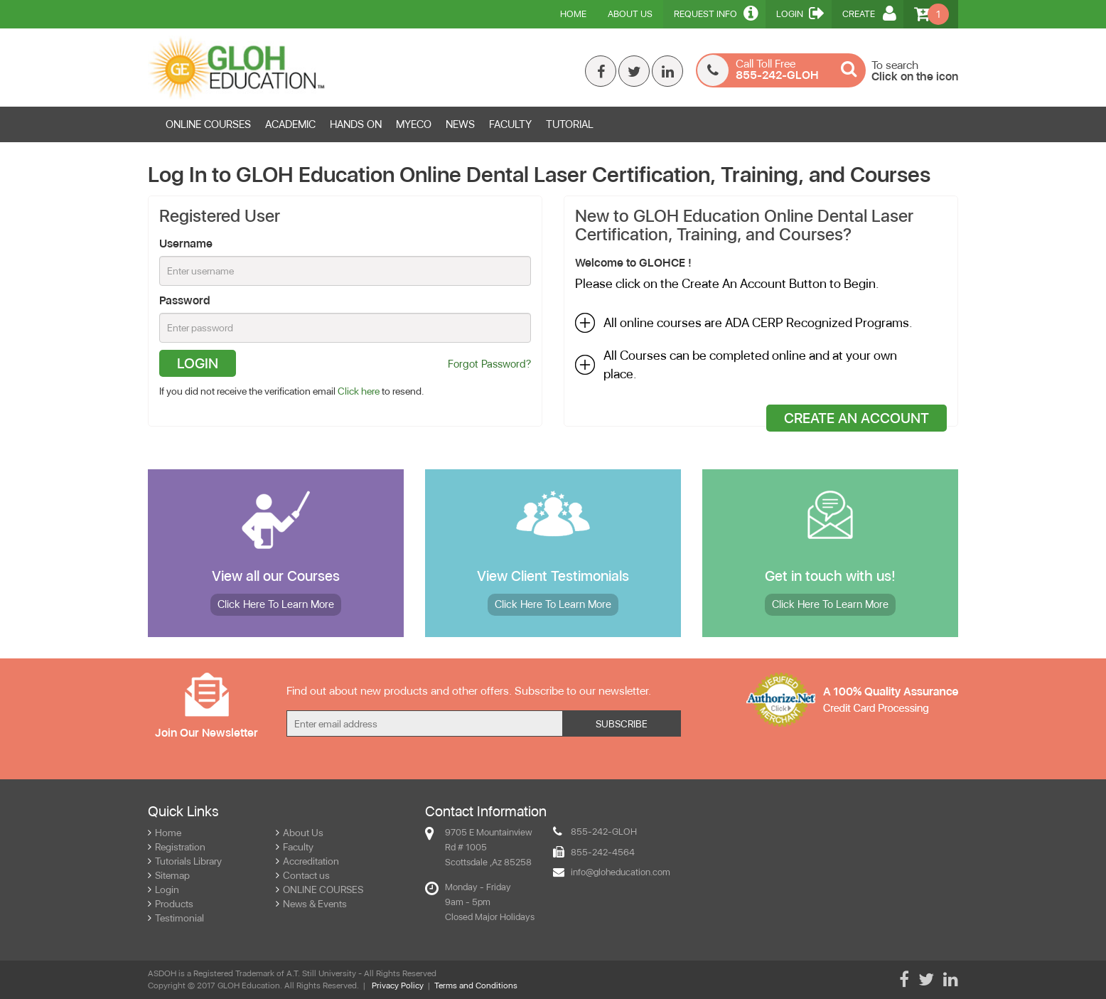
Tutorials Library (185, 861)
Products (170, 903)
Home (573, 14)
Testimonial (176, 918)
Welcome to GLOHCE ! (633, 262)
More (276, 604)
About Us (630, 14)
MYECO (413, 124)
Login (800, 12)
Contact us (303, 875)
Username (186, 243)
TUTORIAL (570, 124)
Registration (176, 847)
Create (869, 12)
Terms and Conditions (475, 985)
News (460, 124)
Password (184, 300)
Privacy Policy (398, 985)
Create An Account (856, 418)
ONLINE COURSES (208, 124)
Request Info (716, 12)
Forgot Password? (489, 364)
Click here (359, 391)
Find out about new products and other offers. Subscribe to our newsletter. (468, 691)
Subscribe (622, 724)
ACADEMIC (290, 124)
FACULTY (510, 124)
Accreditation (307, 861)
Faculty (294, 847)
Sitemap (169, 875)
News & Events (311, 903)
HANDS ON (356, 124)
